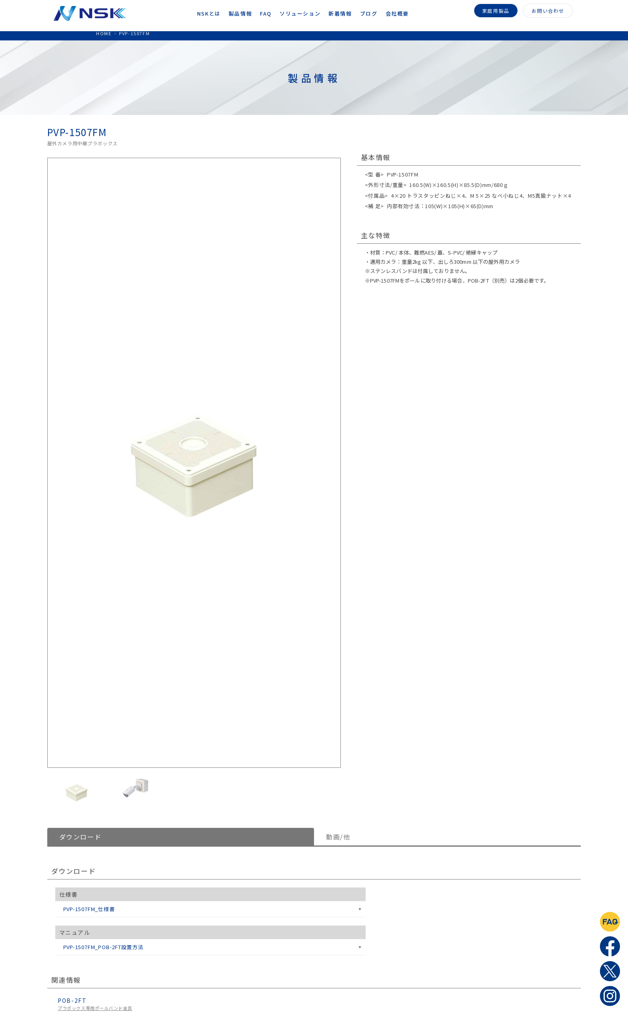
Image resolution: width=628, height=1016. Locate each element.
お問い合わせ (547, 9)
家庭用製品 (495, 9)
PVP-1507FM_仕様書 (89, 909)
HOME (103, 33)
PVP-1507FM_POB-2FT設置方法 (103, 947)
